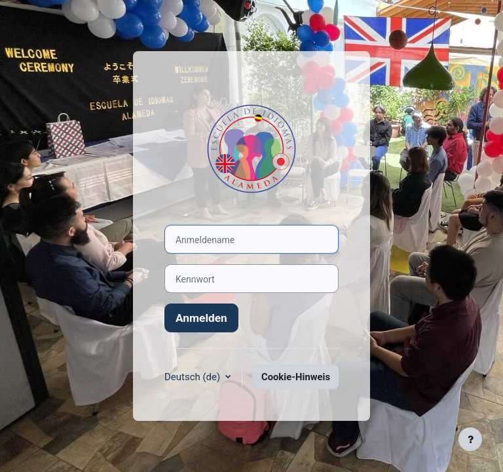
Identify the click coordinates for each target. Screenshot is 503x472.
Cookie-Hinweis (295, 377)
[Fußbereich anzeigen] (470, 439)
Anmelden (201, 317)
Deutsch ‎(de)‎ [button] (193, 377)
